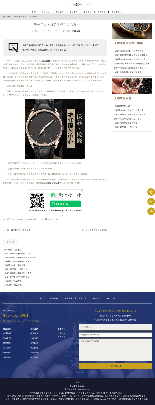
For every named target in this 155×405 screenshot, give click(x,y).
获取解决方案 (116, 366)
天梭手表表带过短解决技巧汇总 (128, 119)
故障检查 (7, 343)
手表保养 (34, 338)
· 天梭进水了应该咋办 (12, 281)
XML (78, 382)
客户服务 (34, 357)
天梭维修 (46, 11)
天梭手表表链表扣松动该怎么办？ (128, 51)
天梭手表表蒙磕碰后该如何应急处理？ (130, 59)
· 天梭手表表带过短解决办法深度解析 (19, 257)
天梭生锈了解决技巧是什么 (126, 127)
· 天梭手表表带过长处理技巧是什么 (18, 254)
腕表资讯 (101, 11)
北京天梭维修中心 (54, 183)
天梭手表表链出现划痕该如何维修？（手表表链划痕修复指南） (132, 68)
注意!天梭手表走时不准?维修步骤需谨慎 (131, 64)
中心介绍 (111, 298)
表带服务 (7, 357)
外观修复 (7, 352)
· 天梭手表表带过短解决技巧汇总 (17, 261)
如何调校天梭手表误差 (20, 230)
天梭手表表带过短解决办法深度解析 (129, 115)
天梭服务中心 (117, 11)
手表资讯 (34, 352)
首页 (34, 11)
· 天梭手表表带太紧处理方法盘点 (17, 273)
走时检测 (7, 333)
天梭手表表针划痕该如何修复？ (128, 72)
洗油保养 (7, 348)
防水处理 (7, 338)
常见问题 (88, 11)
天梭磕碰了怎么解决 (123, 106)
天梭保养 (74, 11)
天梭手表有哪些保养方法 (96, 230)
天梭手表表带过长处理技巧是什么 (128, 110)
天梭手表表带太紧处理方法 (126, 123)
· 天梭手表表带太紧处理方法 (15, 265)
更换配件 (60, 11)
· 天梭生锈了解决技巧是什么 (15, 269)
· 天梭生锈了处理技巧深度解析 (16, 277)
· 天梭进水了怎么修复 (12, 285)
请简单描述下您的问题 (115, 349)
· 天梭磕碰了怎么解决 (12, 250)
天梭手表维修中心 (20, 16)
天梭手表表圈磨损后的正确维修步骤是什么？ (132, 55)
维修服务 (54, 298)
